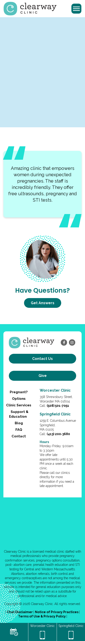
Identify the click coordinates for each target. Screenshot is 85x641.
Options (19, 399)
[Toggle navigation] (76, 9)
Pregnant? (19, 392)
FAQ (18, 430)
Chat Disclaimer (20, 612)
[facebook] (64, 342)
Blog (19, 423)
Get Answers (42, 303)
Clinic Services (18, 405)
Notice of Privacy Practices (57, 612)
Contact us (42, 359)
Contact (19, 436)
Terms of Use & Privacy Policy (42, 616)
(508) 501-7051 (58, 405)
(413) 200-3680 (58, 434)
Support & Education (18, 414)
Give (43, 376)
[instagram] (72, 342)
